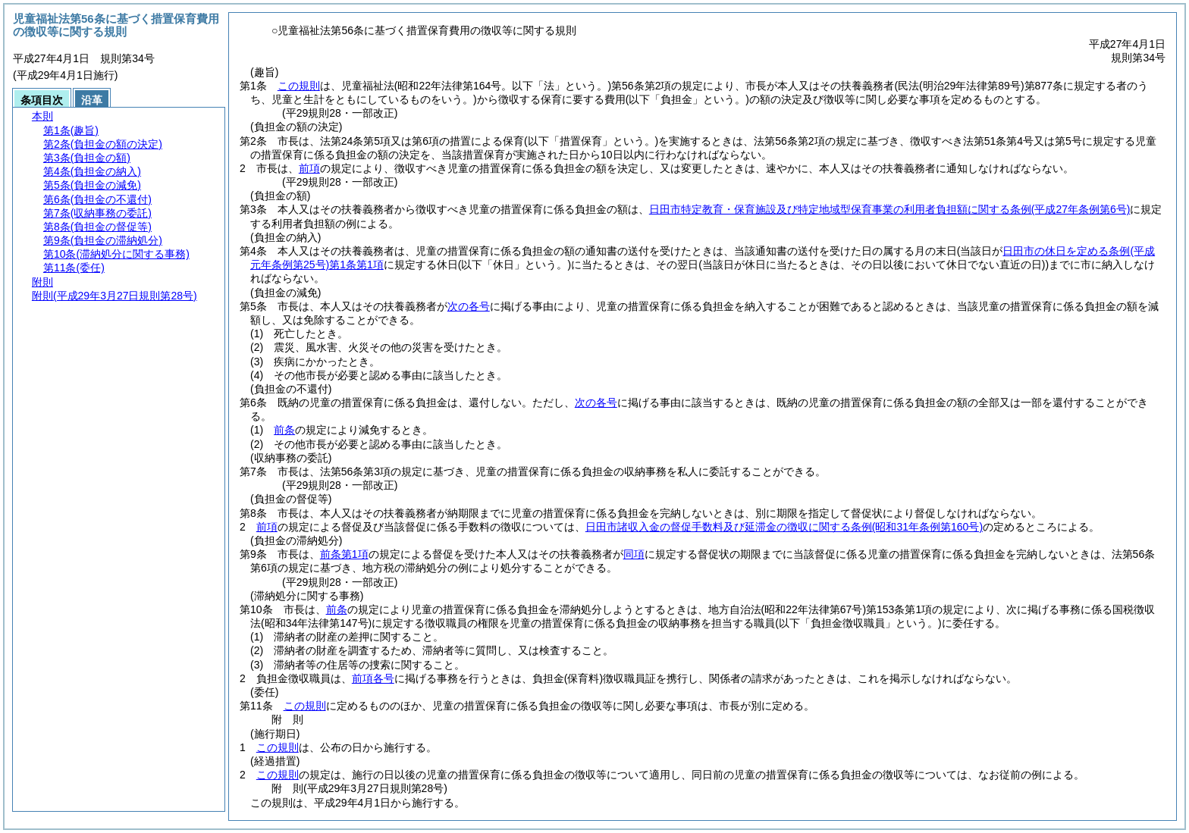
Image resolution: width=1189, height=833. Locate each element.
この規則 (299, 86)
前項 (309, 168)
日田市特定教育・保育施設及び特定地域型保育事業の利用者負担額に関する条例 (890, 209)
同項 (634, 554)
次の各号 (468, 306)
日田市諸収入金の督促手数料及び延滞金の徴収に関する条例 (784, 527)
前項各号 (373, 678)
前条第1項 (344, 554)
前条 (284, 430)
